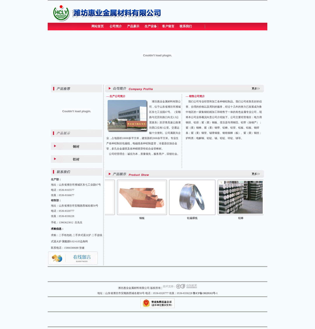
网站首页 (97, 26)
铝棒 (244, 218)
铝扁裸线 (195, 218)
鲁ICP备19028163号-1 (205, 293)
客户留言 (168, 26)
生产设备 (151, 26)
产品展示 (133, 26)
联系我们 (186, 26)
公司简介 (116, 26)
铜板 (145, 218)
